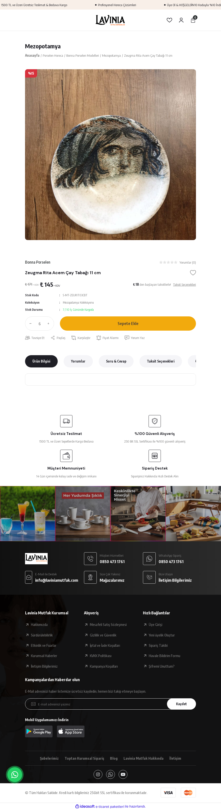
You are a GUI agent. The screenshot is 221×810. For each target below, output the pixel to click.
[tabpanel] (110, 154)
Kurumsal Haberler (44, 655)
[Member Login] (181, 20)
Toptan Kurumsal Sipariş (84, 758)
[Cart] (193, 20)
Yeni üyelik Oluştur (162, 635)
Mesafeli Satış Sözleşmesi (108, 624)
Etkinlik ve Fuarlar (43, 645)
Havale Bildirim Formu (164, 655)
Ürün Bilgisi (41, 361)
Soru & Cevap (116, 361)
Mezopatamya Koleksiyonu (78, 302)
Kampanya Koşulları (104, 666)
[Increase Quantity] (49, 323)
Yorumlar (78, 361)
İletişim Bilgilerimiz (44, 666)
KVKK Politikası (100, 655)
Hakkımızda (39, 624)
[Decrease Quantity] (29, 323)
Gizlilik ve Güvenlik (103, 635)
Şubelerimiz (49, 758)
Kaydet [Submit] (181, 704)
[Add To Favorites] (193, 273)
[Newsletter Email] (110, 704)
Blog (114, 758)
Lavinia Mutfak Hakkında (144, 758)
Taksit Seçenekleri (161, 361)
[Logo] (110, 20)
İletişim (175, 758)
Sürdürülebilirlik (42, 635)
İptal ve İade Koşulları (105, 645)
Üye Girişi (155, 624)
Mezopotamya (43, 46)
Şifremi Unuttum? (162, 666)
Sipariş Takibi (158, 645)
